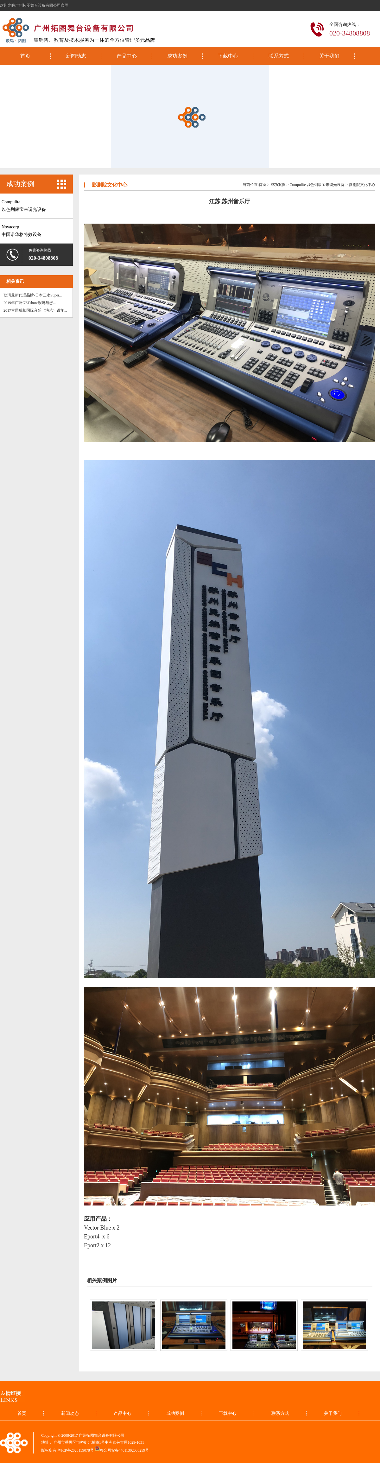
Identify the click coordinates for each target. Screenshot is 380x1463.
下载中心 (228, 56)
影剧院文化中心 (362, 184)
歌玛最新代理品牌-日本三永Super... (32, 295)
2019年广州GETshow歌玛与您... (29, 303)
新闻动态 (76, 56)
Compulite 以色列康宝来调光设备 (317, 184)
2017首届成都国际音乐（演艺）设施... (35, 310)
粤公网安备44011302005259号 (124, 1450)
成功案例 (177, 56)
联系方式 (279, 56)
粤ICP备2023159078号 (75, 1450)
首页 (25, 56)
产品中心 (127, 56)
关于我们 (329, 56)
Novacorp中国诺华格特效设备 (21, 231)
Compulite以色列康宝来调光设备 (24, 206)
